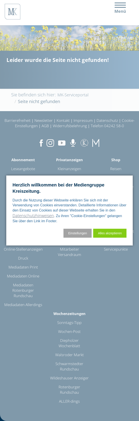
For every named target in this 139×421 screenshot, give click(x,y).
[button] (109, 233)
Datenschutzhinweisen (33, 215)
